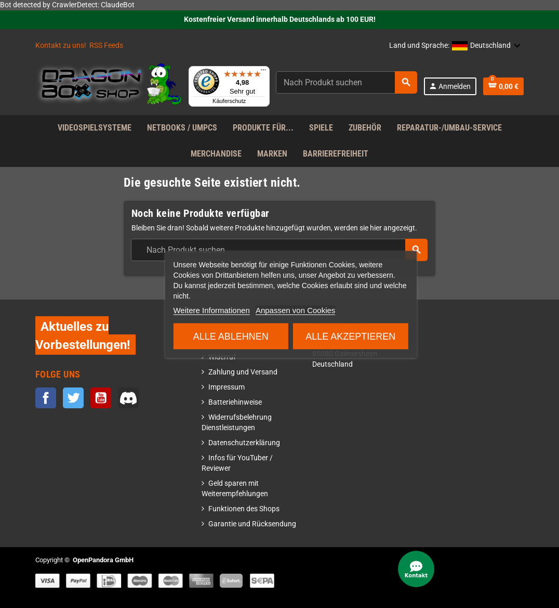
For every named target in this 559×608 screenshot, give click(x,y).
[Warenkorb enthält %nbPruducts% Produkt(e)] (503, 86)
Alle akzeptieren (350, 336)
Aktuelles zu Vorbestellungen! (82, 335)
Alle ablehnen (231, 336)
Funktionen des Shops (244, 508)
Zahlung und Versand (242, 372)
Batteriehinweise (235, 402)
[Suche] (346, 82)
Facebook (45, 397)
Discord (128, 397)
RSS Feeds (106, 45)
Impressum (226, 387)
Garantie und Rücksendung (252, 524)
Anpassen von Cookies (295, 309)
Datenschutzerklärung (244, 442)
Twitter (73, 397)
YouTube (100, 397)
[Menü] (263, 72)
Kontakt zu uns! (60, 45)
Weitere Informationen (211, 309)
